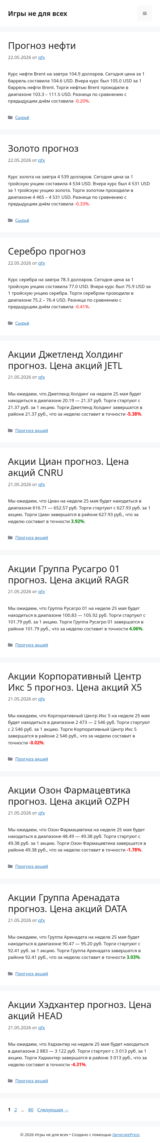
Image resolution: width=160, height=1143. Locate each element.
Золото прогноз (43, 148)
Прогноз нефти (42, 45)
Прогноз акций (31, 430)
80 (31, 1110)
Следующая (53, 1110)
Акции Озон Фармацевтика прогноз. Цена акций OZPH (69, 795)
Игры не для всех (37, 13)
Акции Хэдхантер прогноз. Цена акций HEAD (79, 1010)
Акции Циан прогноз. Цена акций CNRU (68, 467)
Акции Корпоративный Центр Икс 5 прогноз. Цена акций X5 (75, 681)
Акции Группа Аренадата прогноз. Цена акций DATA (67, 903)
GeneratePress (126, 1134)
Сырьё (22, 117)
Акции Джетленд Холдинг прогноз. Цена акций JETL (65, 360)
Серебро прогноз (47, 251)
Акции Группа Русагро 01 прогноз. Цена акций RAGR (68, 574)
